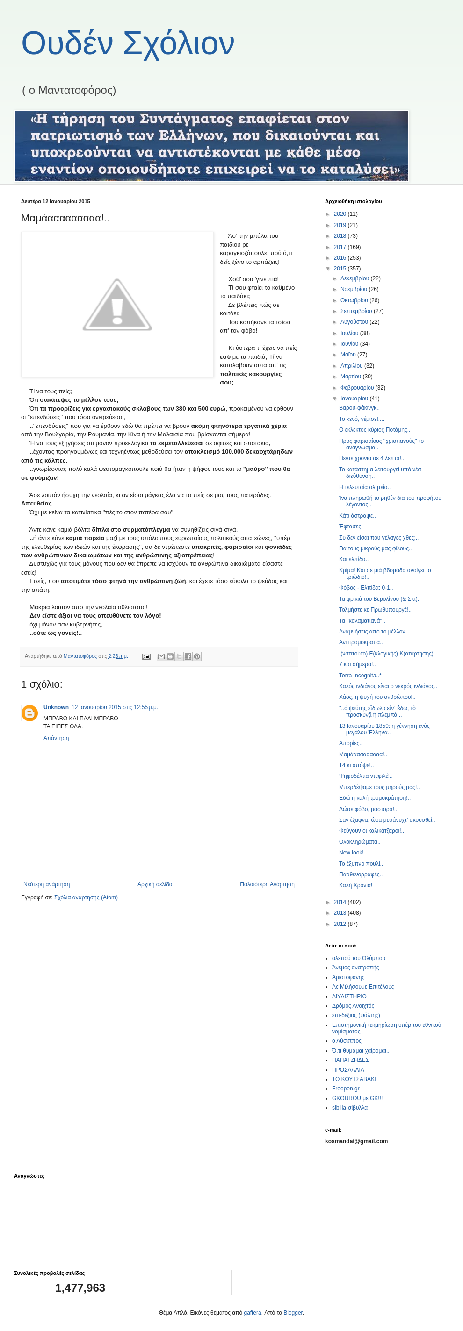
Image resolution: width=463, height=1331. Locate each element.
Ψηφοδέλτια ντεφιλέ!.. (366, 776)
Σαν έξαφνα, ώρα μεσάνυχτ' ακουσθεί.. (387, 820)
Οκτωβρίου (354, 300)
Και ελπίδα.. (354, 559)
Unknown (56, 707)
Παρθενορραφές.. (361, 874)
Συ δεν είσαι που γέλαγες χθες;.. (379, 537)
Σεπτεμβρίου (357, 311)
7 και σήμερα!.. (357, 664)
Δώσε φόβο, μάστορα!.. (368, 809)
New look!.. (353, 852)
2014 (341, 902)
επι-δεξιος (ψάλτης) (356, 1015)
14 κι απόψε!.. (356, 765)
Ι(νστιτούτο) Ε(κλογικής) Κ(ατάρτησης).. (388, 653)
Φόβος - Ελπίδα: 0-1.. (366, 587)
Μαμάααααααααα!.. (363, 754)
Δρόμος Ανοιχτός (353, 1006)
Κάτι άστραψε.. (357, 515)
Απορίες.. (350, 743)
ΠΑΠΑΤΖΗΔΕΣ (350, 1060)
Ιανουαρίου (355, 398)
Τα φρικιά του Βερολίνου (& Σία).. (380, 599)
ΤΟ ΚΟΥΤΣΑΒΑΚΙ (354, 1079)
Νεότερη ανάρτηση (46, 884)
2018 (341, 236)
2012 (341, 924)
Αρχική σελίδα (155, 884)
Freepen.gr (346, 1088)
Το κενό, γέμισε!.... (361, 419)
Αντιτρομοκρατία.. (361, 642)
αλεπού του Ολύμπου (358, 958)
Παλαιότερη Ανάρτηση (267, 884)
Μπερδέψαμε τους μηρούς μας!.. (379, 787)
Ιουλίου (350, 333)
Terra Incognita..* (360, 675)
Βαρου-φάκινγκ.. (359, 408)
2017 (341, 247)
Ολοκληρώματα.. (360, 842)
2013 (341, 913)
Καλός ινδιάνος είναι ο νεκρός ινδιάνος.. (388, 686)
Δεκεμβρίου (355, 278)
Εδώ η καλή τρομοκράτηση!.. (375, 798)
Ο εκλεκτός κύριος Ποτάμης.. (374, 430)
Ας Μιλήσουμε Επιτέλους (363, 986)
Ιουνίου (350, 344)
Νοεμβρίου (354, 289)
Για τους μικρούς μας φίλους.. (375, 548)
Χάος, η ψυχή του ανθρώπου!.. (377, 697)
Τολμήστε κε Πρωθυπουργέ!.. (375, 609)
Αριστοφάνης (348, 977)
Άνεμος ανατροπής (355, 967)
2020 (341, 214)
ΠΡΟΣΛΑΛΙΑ (348, 1070)
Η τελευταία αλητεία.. (365, 487)
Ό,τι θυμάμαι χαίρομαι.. (361, 1050)
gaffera (252, 1313)
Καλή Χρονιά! (355, 885)
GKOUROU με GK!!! (357, 1098)
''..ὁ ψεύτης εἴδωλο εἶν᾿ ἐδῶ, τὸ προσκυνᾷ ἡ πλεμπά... (377, 711)
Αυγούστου (354, 322)
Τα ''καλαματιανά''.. (362, 621)
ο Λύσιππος (347, 1041)
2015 (341, 268)
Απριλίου (352, 366)
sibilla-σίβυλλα (350, 1107)
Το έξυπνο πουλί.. (361, 864)
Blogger (293, 1313)
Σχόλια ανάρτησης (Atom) (86, 897)
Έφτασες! (350, 526)
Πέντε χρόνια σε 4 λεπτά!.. (371, 458)
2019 (341, 225)
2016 (341, 258)
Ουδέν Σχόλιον (128, 43)
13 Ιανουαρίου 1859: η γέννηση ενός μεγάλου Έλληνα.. (384, 729)
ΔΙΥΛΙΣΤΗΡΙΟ (349, 996)
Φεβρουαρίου (358, 387)
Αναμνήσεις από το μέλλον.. (373, 631)
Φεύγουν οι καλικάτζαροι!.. (371, 830)
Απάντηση (56, 738)
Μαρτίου (351, 376)
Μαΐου (348, 354)
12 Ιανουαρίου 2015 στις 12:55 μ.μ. (115, 707)
